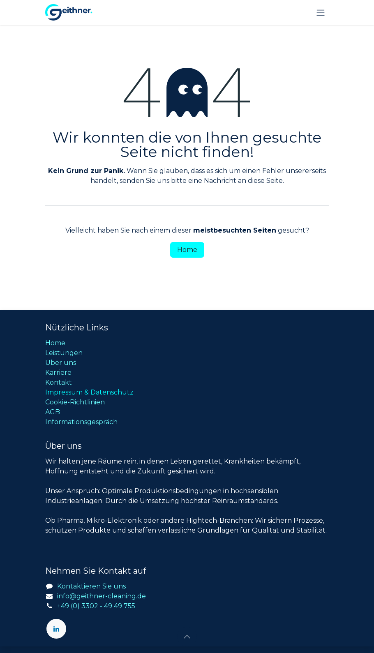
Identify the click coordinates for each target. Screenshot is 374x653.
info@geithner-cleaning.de (101, 596)
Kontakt (58, 382)
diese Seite (265, 181)
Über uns (60, 363)
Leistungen (64, 353)
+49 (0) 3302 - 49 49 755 (96, 606)
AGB (52, 412)
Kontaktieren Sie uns (91, 586)
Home (187, 250)
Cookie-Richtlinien (75, 402)
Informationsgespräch (81, 422)
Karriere (58, 372)
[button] (187, 636)
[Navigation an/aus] (320, 12)
